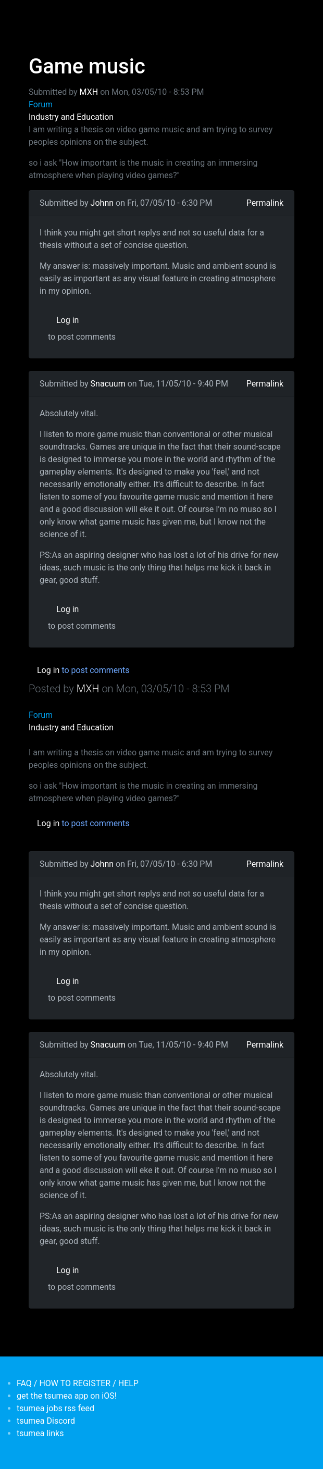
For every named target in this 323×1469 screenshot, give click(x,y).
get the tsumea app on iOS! (67, 1396)
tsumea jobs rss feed (55, 1408)
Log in (67, 320)
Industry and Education (71, 117)
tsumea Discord (46, 1421)
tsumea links (40, 1433)
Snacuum (108, 384)
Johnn (102, 203)
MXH (89, 92)
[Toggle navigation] (35, 14)
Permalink (264, 203)
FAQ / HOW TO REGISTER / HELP (78, 1383)
